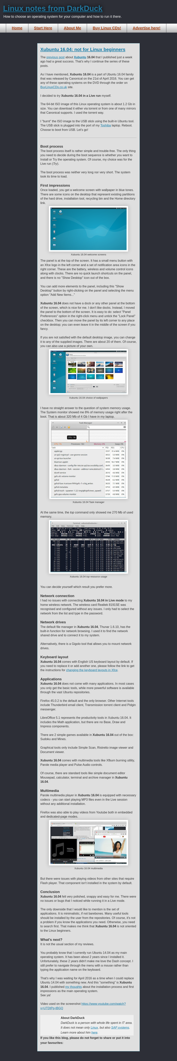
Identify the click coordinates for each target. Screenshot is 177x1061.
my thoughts (73, 986)
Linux (94, 1027)
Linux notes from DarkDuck (52, 8)
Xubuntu (80, 57)
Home (17, 28)
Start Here (43, 28)
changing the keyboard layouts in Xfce (91, 670)
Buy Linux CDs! (107, 28)
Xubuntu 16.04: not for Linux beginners (82, 49)
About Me (72, 28)
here (94, 1032)
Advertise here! (146, 28)
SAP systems (120, 1027)
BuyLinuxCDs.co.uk (53, 87)
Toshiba (105, 125)
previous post (55, 57)
